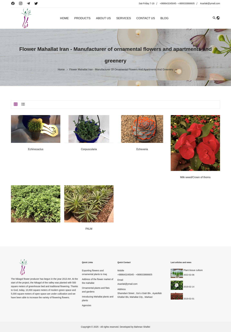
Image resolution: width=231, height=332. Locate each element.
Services (123, 18)
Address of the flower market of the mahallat (97, 281)
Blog (165, 18)
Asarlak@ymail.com (210, 3)
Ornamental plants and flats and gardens (96, 290)
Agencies (86, 305)
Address (121, 289)
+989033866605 (186, 3)
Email (120, 280)
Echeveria (142, 149)
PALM (88, 228)
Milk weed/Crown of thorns (195, 177)
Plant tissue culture (193, 270)
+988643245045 (168, 3)
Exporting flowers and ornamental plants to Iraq (94, 272)
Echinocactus (35, 149)
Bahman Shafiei (142, 327)
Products (82, 18)
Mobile (120, 270)
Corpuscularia (89, 149)
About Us (103, 18)
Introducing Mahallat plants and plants (97, 298)
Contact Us (145, 18)
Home (64, 18)
